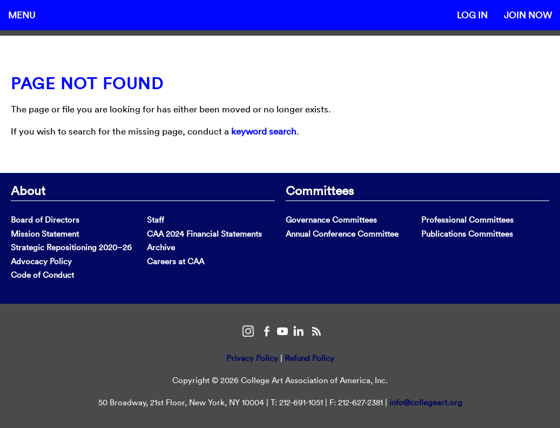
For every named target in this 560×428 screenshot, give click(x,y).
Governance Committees (331, 220)
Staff (155, 220)
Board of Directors (45, 220)
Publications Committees (467, 234)
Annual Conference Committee (342, 234)
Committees (320, 190)
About (28, 190)
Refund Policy (309, 358)
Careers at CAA (175, 261)
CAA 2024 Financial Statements (204, 234)
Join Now (528, 15)
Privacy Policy (252, 358)
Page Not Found (87, 83)
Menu (21, 15)
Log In (472, 15)
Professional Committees (467, 220)
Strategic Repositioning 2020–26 (71, 247)
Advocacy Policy (41, 261)
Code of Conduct (42, 275)
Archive (161, 247)
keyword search (263, 131)
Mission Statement (45, 234)
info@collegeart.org (425, 402)
